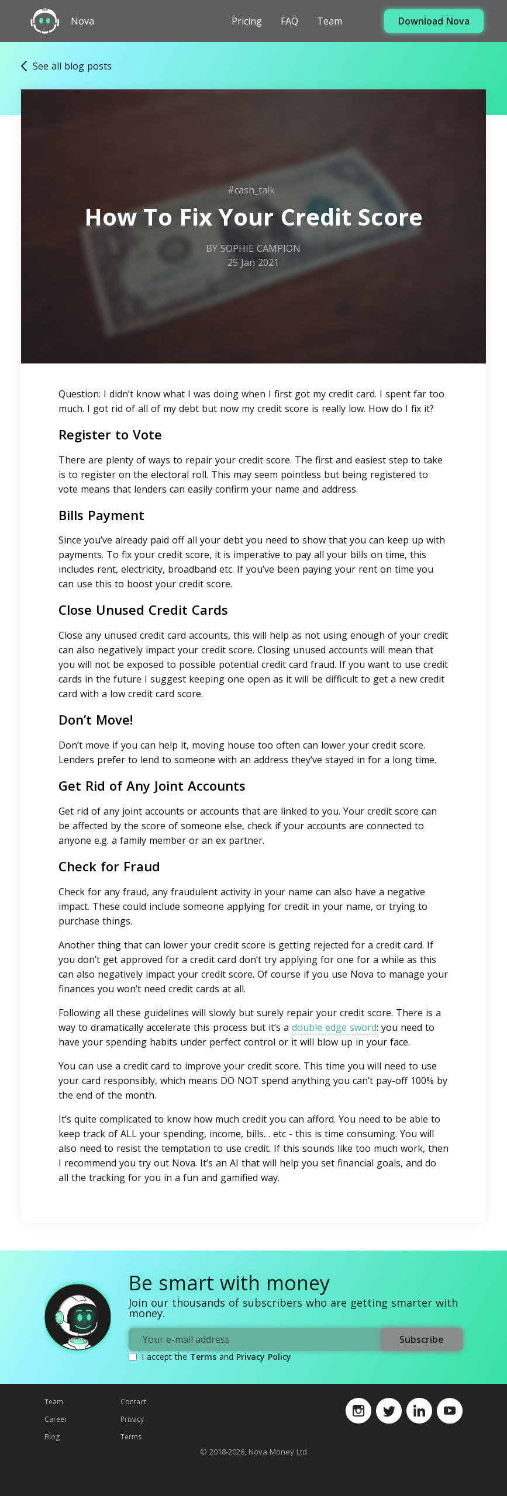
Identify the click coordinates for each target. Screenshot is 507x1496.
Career (55, 1419)
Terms (203, 1356)
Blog (52, 1437)
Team (329, 21)
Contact (133, 1402)
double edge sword (334, 1027)
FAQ (289, 21)
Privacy (132, 1419)
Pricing (247, 21)
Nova (82, 21)
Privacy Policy (263, 1356)
